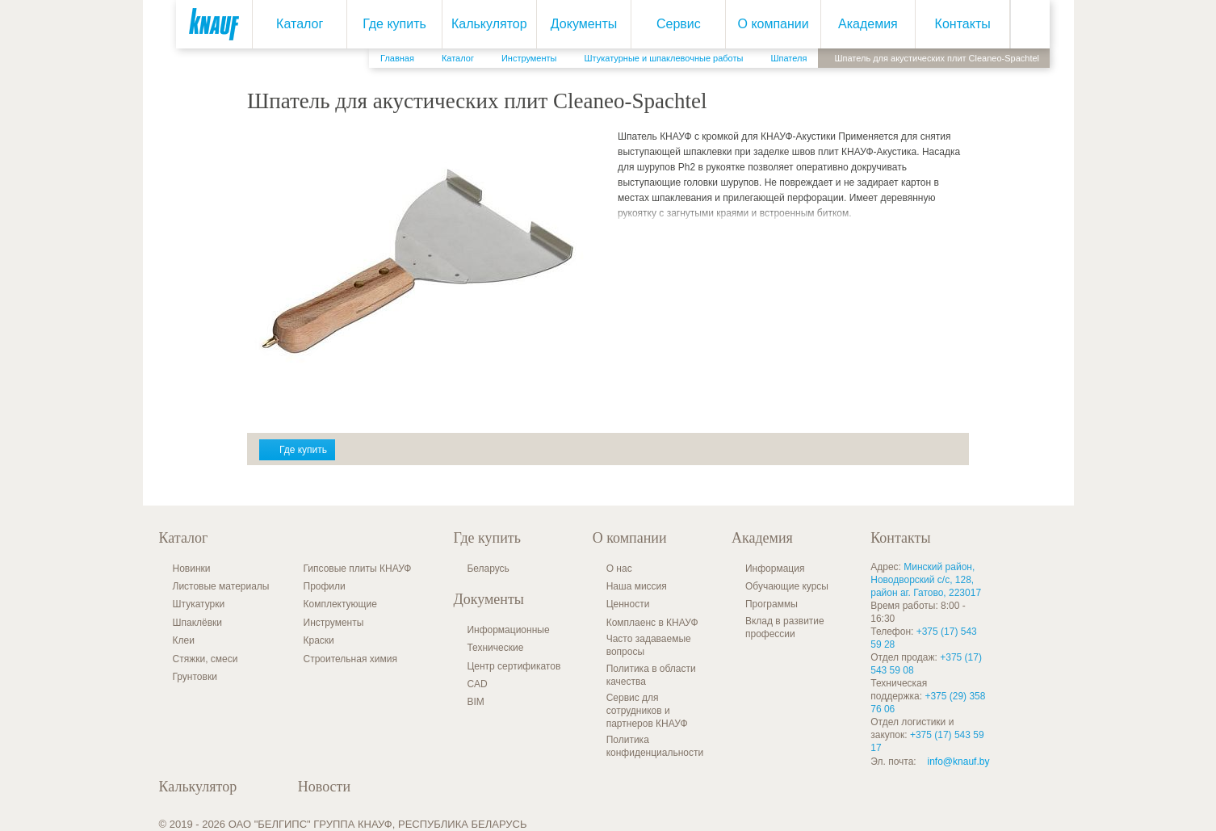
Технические (495, 647)
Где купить (389, 24)
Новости (324, 787)
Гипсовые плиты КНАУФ (358, 568)
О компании (767, 24)
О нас (619, 568)
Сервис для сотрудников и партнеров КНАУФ (647, 710)
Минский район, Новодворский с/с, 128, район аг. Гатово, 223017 (925, 579)
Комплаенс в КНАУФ (652, 622)
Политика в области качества (651, 675)
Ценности (628, 604)
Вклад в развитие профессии (784, 627)
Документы (579, 24)
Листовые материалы (221, 586)
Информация (774, 568)
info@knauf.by (959, 761)
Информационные (508, 630)
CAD (477, 684)
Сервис (674, 24)
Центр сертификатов (513, 666)
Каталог (294, 24)
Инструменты (334, 622)
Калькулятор (484, 24)
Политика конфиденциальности (655, 746)
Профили (325, 586)
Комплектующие (340, 604)
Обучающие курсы (786, 586)
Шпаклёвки (198, 622)
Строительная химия (350, 659)
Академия (863, 24)
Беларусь (488, 568)
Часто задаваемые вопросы (648, 645)
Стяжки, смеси (205, 659)
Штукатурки (199, 604)
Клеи (184, 640)
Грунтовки (195, 676)
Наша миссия (636, 586)
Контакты (958, 24)
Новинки (192, 568)
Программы (771, 604)
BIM (475, 701)
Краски (319, 640)
